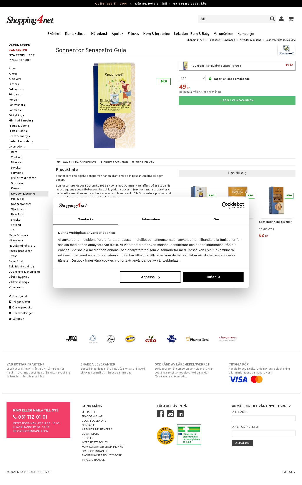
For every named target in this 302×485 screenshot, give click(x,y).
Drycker (16, 168)
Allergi (13, 74)
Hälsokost (99, 34)
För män (15, 110)
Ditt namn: (239, 412)
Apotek (117, 34)
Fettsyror (16, 89)
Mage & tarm (19, 235)
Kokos (15, 188)
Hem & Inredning (156, 34)
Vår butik (16, 319)
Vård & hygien (19, 277)
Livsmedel (230, 40)
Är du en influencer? (97, 429)
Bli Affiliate (90, 434)
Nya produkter (22, 55)
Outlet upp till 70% (111, 4)
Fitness (133, 34)
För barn (15, 95)
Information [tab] (151, 219)
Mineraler (16, 240)
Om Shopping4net (94, 451)
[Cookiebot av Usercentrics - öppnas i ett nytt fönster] (225, 205)
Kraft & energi (20, 136)
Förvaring (17, 173)
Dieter (14, 84)
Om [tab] (216, 219)
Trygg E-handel (93, 460)
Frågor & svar (19, 302)
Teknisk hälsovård (22, 267)
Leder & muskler (21, 141)
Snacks (15, 220)
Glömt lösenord (94, 421)
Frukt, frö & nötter (23, 178)
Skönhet (54, 34)
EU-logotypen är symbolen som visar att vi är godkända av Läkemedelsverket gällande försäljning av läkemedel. (188, 370)
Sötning (16, 225)
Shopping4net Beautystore (102, 455)
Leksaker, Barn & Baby (191, 34)
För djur (14, 100)
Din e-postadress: (245, 427)
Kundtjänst (18, 296)
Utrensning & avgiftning (24, 272)
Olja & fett (18, 209)
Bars (14, 152)
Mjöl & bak (18, 199)
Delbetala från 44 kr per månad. (200, 92)
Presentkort (20, 60)
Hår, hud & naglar (21, 121)
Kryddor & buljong (250, 40)
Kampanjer (246, 34)
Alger (12, 68)
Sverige (288, 472)
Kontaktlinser (76, 34)
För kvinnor (17, 105)
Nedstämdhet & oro (22, 246)
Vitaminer (16, 287)
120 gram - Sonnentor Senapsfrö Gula (237, 65)
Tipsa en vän (143, 162)
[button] (291, 19)
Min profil (89, 412)
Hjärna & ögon (19, 126)
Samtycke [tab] (86, 219)
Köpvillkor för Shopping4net (103, 447)
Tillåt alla (213, 277)
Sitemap (45, 472)
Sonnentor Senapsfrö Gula (280, 40)
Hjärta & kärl (18, 131)
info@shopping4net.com (30, 431)
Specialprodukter (20, 251)
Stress (13, 256)
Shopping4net (195, 40)
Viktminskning (19, 282)
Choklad (16, 157)
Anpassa (150, 277)
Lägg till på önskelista (77, 162)
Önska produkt (20, 308)
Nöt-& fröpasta (21, 204)
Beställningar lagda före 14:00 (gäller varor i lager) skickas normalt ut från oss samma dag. (114, 368)
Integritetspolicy (95, 442)
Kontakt (88, 425)
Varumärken (223, 34)
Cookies (87, 438)
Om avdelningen (21, 313)
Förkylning (17, 115)
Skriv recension (114, 162)
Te (12, 230)
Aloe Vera (15, 79)
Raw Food (17, 214)
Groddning (18, 183)
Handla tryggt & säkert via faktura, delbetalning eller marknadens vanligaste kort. (262, 372)
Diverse (16, 162)
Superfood (16, 261)
